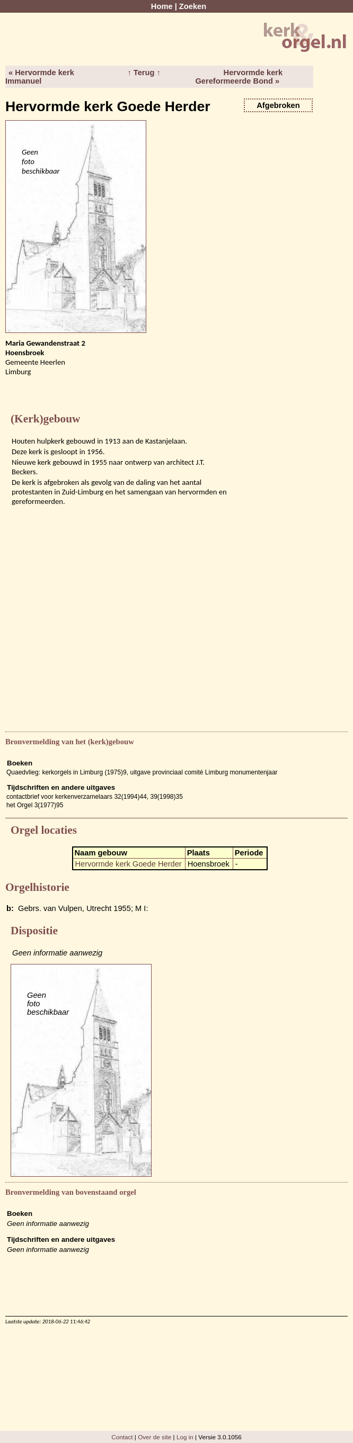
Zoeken (192, 6)
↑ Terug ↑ (143, 72)
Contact (122, 1436)
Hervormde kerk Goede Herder (128, 864)
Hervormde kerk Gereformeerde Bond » (239, 76)
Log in (184, 1436)
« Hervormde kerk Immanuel (39, 76)
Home (162, 6)
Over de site (154, 1436)
